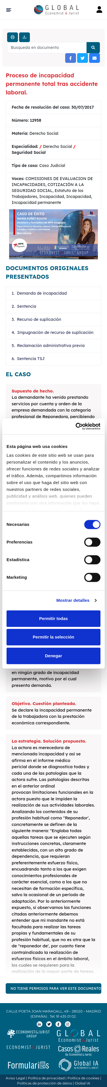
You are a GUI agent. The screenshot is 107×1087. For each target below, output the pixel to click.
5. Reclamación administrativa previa (48, 345)
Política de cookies (83, 1078)
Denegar (53, 655)
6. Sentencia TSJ (28, 358)
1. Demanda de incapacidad (39, 293)
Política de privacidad (46, 1078)
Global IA (82, 1083)
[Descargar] (24, 37)
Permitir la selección (53, 637)
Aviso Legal (15, 1078)
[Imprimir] (12, 37)
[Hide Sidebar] (7, 10)
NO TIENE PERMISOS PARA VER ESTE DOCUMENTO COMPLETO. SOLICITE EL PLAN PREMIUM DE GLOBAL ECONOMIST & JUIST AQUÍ (56, 988)
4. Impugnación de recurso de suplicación (52, 332)
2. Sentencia (24, 306)
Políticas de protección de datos (44, 1083)
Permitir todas (53, 618)
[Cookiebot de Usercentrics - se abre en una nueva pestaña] (76, 426)
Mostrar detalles (73, 600)
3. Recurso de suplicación (36, 319)
